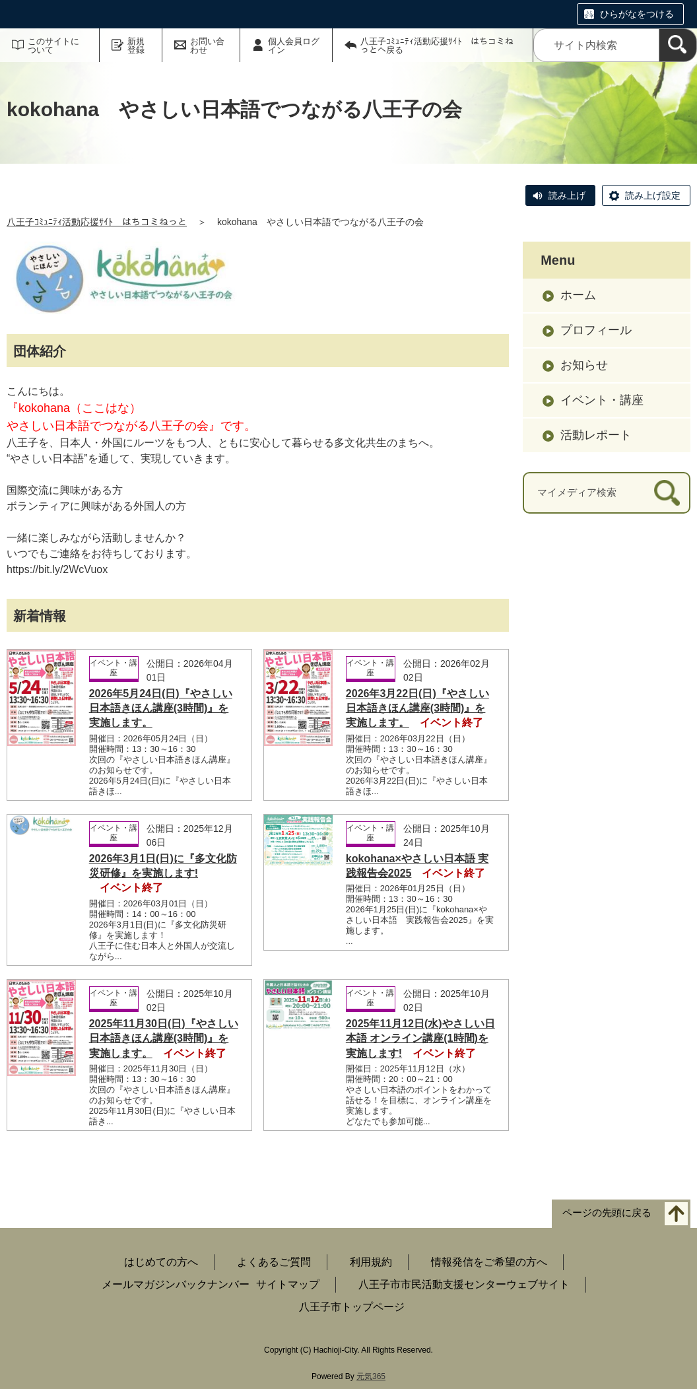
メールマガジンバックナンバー (175, 1284)
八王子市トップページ (352, 1306)
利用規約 (371, 1262)
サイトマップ (287, 1284)
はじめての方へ (161, 1262)
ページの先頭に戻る (606, 1212)
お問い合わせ (207, 45)
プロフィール (596, 330)
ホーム (578, 295)
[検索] (678, 45)
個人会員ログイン (293, 45)
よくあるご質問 (274, 1262)
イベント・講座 (602, 400)
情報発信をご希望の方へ (489, 1262)
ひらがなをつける (637, 14)
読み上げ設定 (652, 195)
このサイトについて (53, 45)
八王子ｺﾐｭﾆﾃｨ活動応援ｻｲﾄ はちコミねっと (97, 222)
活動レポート (596, 435)
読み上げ (566, 195)
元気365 (370, 1376)
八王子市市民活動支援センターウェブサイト (464, 1284)
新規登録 (136, 45)
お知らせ (584, 365)
